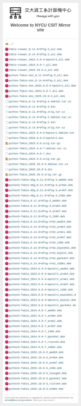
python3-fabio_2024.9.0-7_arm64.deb (35, 316)
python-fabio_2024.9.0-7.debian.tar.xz (37, 148)
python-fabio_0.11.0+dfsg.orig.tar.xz (37, 112)
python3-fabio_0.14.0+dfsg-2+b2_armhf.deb (40, 237)
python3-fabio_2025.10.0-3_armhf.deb (36, 363)
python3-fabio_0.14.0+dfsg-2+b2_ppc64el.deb (41, 258)
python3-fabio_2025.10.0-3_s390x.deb (36, 389)
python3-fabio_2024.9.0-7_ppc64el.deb (37, 336)
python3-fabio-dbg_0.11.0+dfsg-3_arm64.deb (41, 185)
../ (11, 44)
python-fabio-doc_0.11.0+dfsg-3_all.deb (38, 75)
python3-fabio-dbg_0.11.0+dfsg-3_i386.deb (40, 195)
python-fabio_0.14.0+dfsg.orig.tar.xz (37, 127)
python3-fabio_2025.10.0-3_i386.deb (35, 368)
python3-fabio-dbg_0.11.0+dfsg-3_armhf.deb (41, 190)
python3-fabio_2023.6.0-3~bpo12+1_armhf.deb (41, 284)
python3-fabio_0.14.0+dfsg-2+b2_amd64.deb (40, 222)
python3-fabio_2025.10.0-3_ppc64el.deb (37, 378)
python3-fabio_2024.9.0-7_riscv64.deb (37, 342)
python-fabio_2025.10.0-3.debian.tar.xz (38, 164)
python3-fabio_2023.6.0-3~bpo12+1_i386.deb (41, 289)
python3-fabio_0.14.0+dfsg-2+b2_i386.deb (39, 242)
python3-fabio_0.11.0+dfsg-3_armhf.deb (37, 211)
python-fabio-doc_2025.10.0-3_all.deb (37, 96)
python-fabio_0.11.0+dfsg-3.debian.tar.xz (40, 101)
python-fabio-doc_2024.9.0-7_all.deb (36, 91)
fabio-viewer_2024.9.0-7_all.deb (33, 65)
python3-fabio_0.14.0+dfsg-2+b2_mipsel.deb (41, 253)
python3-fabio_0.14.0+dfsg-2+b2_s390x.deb (40, 263)
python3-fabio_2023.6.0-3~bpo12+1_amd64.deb (41, 269)
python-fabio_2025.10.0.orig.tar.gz (35, 174)
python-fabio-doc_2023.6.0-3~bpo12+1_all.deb (42, 86)
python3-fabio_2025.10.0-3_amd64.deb (36, 352)
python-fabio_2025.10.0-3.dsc (30, 169)
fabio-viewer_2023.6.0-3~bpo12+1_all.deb (39, 59)
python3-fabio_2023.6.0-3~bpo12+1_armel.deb (41, 279)
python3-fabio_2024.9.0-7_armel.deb (35, 321)
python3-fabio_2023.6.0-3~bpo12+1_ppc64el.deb (43, 305)
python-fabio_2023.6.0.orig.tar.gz (34, 143)
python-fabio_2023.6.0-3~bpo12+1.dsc (36, 138)
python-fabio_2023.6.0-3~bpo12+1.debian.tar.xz (44, 133)
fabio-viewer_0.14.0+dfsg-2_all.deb (35, 54)
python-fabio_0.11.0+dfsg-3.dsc (32, 107)
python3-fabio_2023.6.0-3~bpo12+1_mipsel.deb (42, 300)
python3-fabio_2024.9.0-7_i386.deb (34, 331)
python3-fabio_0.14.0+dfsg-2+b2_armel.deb (40, 232)
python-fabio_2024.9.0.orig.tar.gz (34, 159)
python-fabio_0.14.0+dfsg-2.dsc (32, 122)
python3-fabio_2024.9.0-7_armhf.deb (35, 326)
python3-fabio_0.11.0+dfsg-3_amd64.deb (37, 201)
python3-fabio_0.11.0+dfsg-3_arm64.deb (37, 206)
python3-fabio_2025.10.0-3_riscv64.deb (37, 384)
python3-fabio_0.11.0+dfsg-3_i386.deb (37, 216)
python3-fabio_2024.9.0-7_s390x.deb (35, 347)
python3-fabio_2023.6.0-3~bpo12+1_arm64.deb (41, 274)
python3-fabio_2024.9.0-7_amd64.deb (35, 310)
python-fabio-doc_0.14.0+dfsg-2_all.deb (38, 80)
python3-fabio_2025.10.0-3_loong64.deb (37, 373)
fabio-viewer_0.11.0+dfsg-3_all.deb (35, 49)
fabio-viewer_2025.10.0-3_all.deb (34, 70)
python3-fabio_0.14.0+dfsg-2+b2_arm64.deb (40, 227)
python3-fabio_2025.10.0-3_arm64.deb (36, 357)
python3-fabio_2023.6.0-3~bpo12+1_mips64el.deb (44, 295)
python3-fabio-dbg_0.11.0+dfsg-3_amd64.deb (41, 180)
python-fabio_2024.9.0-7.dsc (30, 153)
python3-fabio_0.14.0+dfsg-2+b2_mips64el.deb (42, 248)
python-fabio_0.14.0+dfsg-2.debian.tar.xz (40, 117)
